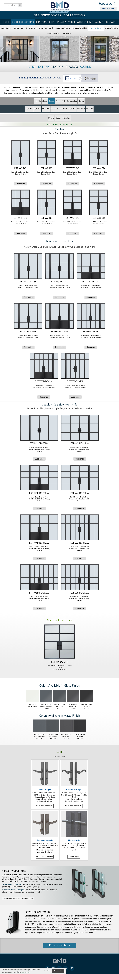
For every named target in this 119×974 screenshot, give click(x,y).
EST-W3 (37, 109)
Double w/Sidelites (63, 118)
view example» (73, 856)
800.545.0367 (108, 3)
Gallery (61, 22)
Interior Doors (111, 28)
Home (6, 22)
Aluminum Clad (46, 28)
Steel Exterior (95, 28)
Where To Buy (85, 22)
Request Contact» (59, 945)
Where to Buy (108, 9)
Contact (110, 22)
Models (38, 101)
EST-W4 (54, 109)
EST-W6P (81, 109)
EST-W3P (46, 109)
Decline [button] (47, 971)
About (99, 22)
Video (71, 22)
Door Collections (23, 22)
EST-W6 (72, 109)
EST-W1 (29, 109)
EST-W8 (89, 109)
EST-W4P (63, 109)
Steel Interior (53, 33)
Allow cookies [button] (58, 971)
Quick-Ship (19, 28)
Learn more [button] (26, 972)
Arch (63, 101)
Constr (72, 101)
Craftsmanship (45, 22)
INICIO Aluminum (62, 28)
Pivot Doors (31, 28)
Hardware (66, 33)
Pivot (58, 101)
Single (44, 101)
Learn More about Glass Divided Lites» (18, 898)
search (13, 5)
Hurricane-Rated (79, 28)
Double (51, 101)
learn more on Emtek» (44, 806)
